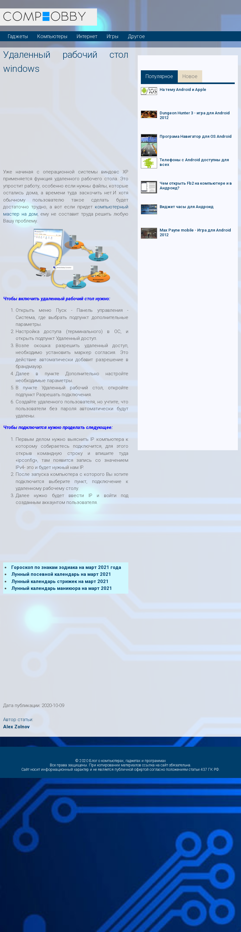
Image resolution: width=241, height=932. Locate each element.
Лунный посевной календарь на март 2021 (61, 574)
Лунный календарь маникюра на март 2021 (61, 588)
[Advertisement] (122, 119)
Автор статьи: (18, 719)
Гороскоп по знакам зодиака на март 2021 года (66, 567)
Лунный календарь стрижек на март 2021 (60, 581)
